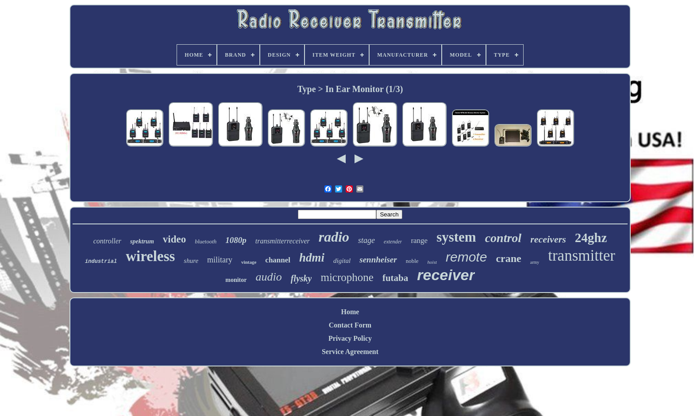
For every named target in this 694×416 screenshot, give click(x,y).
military (219, 259)
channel (277, 260)
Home (350, 312)
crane (508, 258)
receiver (445, 274)
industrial (101, 261)
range (419, 240)
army (535, 262)
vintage (248, 262)
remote (466, 257)
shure (191, 260)
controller (107, 241)
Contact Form (350, 325)
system (456, 237)
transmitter (581, 255)
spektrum (142, 241)
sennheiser (378, 259)
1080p (236, 240)
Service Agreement (350, 351)
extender (393, 242)
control (503, 238)
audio (268, 276)
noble (412, 261)
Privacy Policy (350, 338)
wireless (150, 256)
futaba (395, 278)
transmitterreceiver (282, 241)
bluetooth (205, 241)
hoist (432, 262)
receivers (548, 239)
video (174, 239)
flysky (301, 278)
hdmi (311, 257)
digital (342, 260)
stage (366, 240)
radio (334, 237)
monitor (236, 280)
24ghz (591, 238)
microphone (346, 277)
